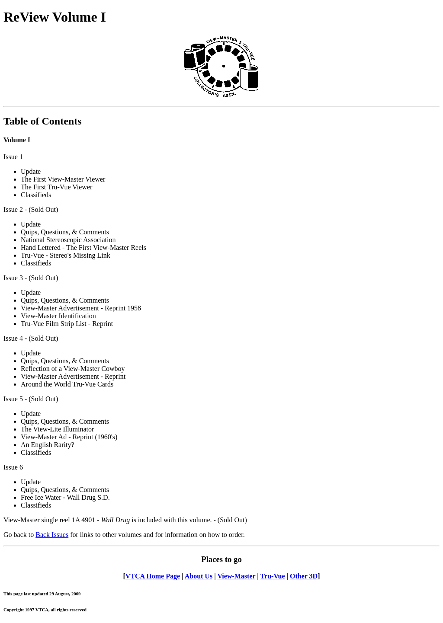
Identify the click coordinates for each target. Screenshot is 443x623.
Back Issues (51, 534)
